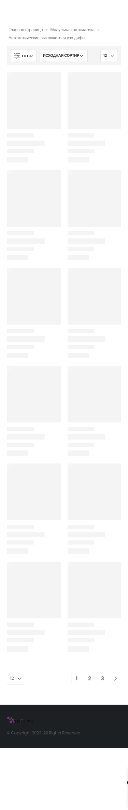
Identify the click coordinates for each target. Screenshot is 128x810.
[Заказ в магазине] (64, 56)
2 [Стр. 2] (89, 678)
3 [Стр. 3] (102, 678)
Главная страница (26, 29)
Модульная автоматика (73, 29)
